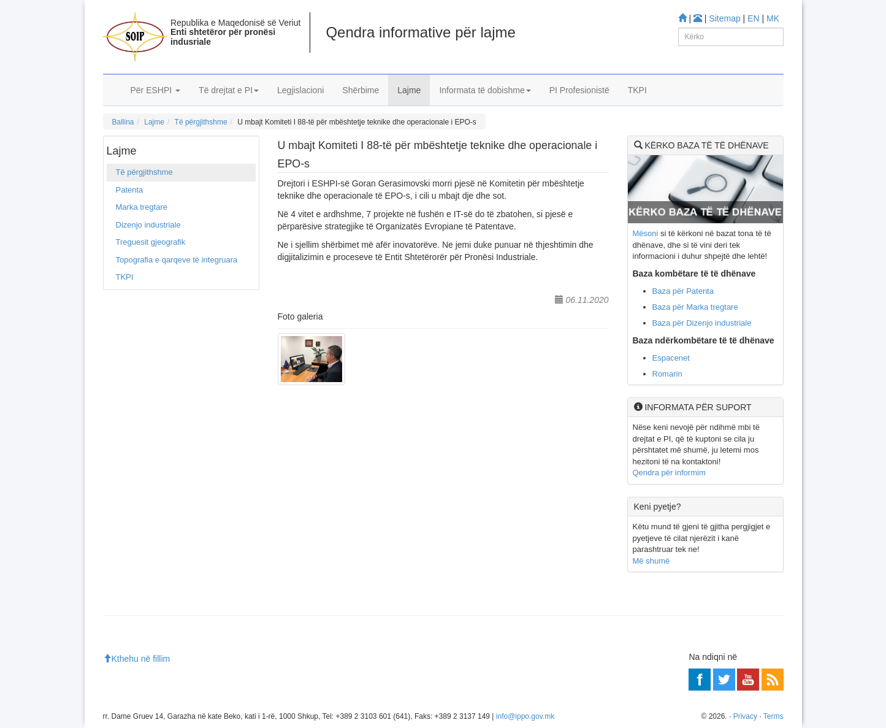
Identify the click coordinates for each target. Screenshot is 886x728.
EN (753, 18)
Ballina (123, 122)
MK (772, 18)
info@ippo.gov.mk (525, 716)
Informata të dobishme (484, 90)
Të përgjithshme (201, 122)
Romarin (667, 373)
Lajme (409, 90)
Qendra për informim (669, 472)
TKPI (637, 90)
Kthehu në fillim (136, 659)
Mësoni (646, 233)
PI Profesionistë (579, 90)
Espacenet (671, 357)
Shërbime (360, 90)
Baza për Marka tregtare (695, 307)
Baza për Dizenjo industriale (702, 323)
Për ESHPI (156, 90)
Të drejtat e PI (229, 90)
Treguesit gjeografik (151, 242)
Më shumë (651, 560)
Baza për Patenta (683, 291)
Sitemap (724, 18)
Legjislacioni (300, 90)
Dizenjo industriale (148, 224)
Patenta (129, 189)
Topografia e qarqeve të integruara (177, 259)
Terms (773, 716)
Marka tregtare (142, 207)
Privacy (745, 716)
